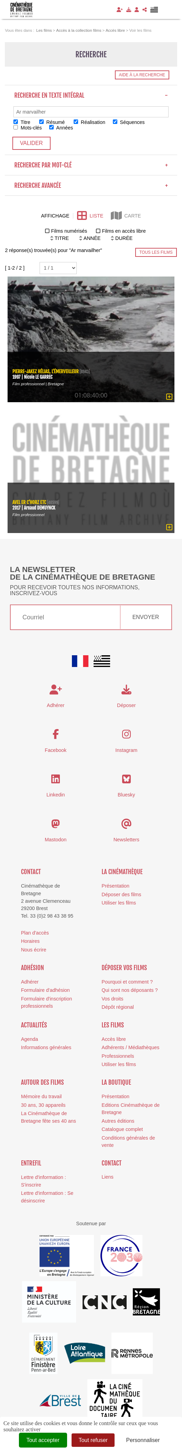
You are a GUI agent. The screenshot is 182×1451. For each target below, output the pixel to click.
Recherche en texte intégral (91, 95)
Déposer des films (121, 894)
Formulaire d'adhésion (45, 990)
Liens (107, 1177)
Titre (21, 122)
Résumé (52, 122)
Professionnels (117, 1056)
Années (61, 127)
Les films (112, 1025)
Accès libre (113, 1039)
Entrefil (31, 1163)
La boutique (116, 1082)
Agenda (29, 1039)
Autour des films (42, 1082)
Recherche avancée (91, 185)
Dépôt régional (117, 1007)
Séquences (129, 122)
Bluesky (126, 794)
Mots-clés (27, 127)
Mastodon (55, 839)
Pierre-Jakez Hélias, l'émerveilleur (45, 371)
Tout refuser (92, 1440)
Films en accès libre (124, 231)
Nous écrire (33, 949)
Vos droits (112, 999)
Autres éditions (117, 1121)
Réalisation (89, 122)
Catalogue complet (122, 1129)
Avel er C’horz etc (29, 502)
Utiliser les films (118, 903)
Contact (31, 872)
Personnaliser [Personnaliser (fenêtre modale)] (143, 1440)
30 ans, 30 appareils (43, 1105)
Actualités (34, 1025)
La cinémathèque (121, 872)
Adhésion (32, 967)
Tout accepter (43, 1440)
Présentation (115, 886)
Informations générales (46, 1047)
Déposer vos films (124, 967)
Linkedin (55, 794)
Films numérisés (69, 231)
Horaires (30, 941)
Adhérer (30, 982)
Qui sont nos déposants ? (129, 990)
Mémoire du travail (41, 1096)
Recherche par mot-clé (91, 165)
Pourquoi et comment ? (127, 982)
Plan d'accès (35, 933)
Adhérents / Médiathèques (130, 1047)
